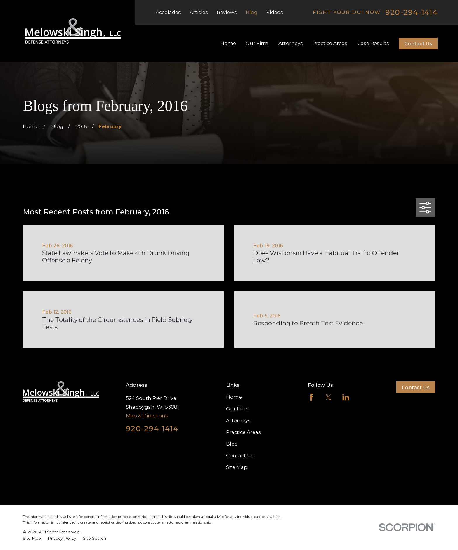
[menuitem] (32, 538)
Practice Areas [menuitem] (330, 43)
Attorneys (238, 420)
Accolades (168, 12)
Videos (274, 12)
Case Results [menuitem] (373, 43)
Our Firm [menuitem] (257, 43)
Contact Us (418, 44)
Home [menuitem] (228, 43)
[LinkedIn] (345, 397)
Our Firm (237, 409)
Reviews (227, 12)
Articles (199, 12)
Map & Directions (147, 416)
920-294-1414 (411, 12)
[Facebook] (311, 397)
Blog (252, 12)
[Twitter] (328, 397)
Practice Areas (243, 432)
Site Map (236, 467)
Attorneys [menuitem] (290, 43)
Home (234, 397)
